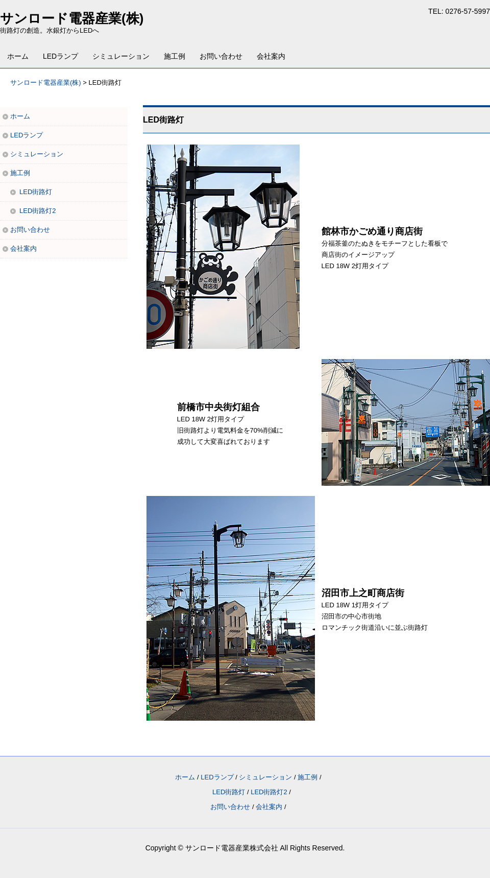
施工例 (174, 56)
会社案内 (271, 56)
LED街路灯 (35, 192)
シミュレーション (121, 56)
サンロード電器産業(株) (71, 18)
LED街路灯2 (37, 211)
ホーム (18, 56)
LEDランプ (60, 56)
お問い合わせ (221, 56)
